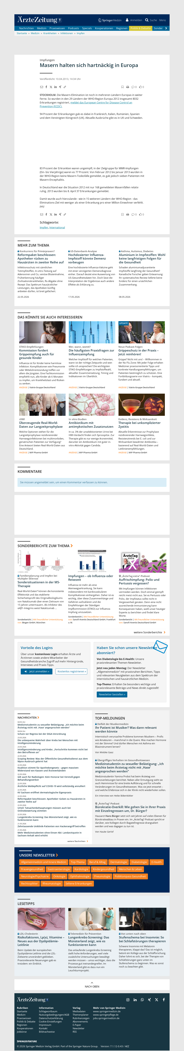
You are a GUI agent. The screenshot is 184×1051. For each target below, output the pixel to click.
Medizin (41, 28)
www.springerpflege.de (105, 1015)
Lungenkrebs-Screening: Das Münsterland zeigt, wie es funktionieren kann (47, 819)
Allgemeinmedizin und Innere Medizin (43, 862)
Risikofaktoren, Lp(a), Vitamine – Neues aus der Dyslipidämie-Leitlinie (41, 941)
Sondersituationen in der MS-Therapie (39, 585)
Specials (87, 28)
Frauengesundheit (32, 869)
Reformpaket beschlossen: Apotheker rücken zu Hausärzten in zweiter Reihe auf (41, 259)
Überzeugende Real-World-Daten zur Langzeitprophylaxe (41, 425)
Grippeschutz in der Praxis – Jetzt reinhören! (138, 353)
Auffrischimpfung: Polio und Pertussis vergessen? (139, 582)
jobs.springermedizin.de (106, 1018)
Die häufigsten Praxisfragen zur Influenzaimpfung (91, 353)
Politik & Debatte (141, 28)
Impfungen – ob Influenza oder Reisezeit (90, 578)
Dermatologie (118, 862)
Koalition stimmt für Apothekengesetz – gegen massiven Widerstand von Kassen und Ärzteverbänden (48, 770)
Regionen (121, 28)
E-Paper (77, 1025)
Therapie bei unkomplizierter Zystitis (139, 425)
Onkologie (59, 877)
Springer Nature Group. (85, 1046)
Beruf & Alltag (97, 862)
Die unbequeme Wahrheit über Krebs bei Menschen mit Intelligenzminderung (48, 742)
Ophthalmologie (79, 877)
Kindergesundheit (103, 869)
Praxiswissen (57, 28)
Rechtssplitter (29, 884)
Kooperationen (104, 28)
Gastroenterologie (59, 869)
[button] (162, 20)
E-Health (157, 862)
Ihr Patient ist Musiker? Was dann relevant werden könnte (126, 730)
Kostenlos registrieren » (72, 672)
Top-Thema (78, 862)
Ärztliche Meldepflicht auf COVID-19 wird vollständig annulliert (51, 786)
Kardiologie (81, 869)
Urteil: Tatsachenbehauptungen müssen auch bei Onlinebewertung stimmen (44, 810)
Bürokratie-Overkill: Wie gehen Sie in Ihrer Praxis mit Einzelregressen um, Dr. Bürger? (130, 809)
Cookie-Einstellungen (50, 1022)
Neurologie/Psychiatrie (35, 877)
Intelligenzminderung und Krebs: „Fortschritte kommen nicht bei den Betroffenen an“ (53, 751)
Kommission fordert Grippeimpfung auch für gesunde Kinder (36, 354)
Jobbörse (22, 1032)
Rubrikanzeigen (81, 1018)
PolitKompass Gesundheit (130, 877)
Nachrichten (26, 28)
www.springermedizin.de (107, 1011)
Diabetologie (139, 862)
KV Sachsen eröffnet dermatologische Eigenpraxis (44, 792)
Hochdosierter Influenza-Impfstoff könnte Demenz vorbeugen (87, 259)
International (57, 228)
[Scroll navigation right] (166, 29)
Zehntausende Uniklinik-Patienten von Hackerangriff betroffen (52, 826)
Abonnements (80, 1022)
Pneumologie (102, 877)
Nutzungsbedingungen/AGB (54, 1015)
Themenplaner (81, 1015)
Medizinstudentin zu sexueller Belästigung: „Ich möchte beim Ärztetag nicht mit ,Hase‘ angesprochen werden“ (51, 727)
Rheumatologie (52, 884)
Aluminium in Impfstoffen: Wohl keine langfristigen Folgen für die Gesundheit (142, 259)
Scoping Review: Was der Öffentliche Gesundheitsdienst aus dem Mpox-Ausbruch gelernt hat (53, 760)
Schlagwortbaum (48, 1011)
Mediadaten (79, 1011)
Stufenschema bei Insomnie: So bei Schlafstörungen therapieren (142, 940)
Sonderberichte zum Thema (44, 546)
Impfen (44, 228)
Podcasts (73, 28)
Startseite (22, 1011)
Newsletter (78, 1028)
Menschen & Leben (130, 869)
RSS (75, 1032)
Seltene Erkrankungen (79, 884)
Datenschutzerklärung (51, 1018)
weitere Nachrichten (78, 841)
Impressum (45, 1025)
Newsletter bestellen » (112, 695)
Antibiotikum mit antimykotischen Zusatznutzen (91, 425)
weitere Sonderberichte (150, 632)
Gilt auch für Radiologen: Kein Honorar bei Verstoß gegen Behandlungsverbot (49, 779)
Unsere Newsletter (37, 855)
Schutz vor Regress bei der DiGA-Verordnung (42, 734)
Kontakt (43, 1028)
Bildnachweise (47, 1032)
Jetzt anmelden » (36, 672)
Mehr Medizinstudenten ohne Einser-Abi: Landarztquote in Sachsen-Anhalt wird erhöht (50, 834)
